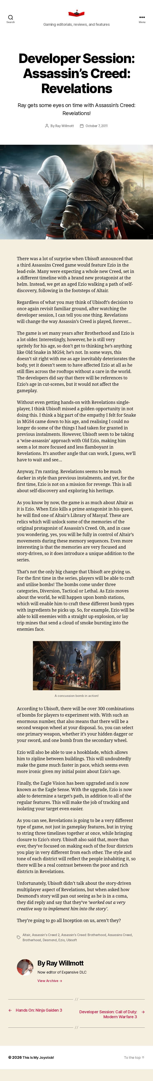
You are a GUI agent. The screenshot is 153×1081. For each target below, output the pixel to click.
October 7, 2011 (97, 132)
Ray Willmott (63, 132)
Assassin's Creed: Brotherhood (86, 941)
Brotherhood (43, 946)
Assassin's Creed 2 (46, 941)
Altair (26, 941)
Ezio (74, 946)
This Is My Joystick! (39, 1069)
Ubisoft (85, 946)
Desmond (62, 946)
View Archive (49, 986)
